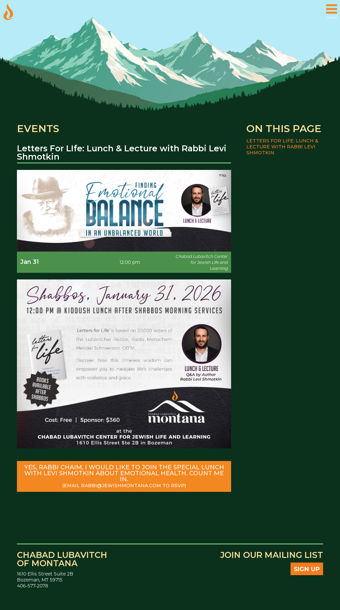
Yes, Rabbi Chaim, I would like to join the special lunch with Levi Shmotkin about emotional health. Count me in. (124, 476)
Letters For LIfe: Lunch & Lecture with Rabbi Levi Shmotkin (282, 147)
